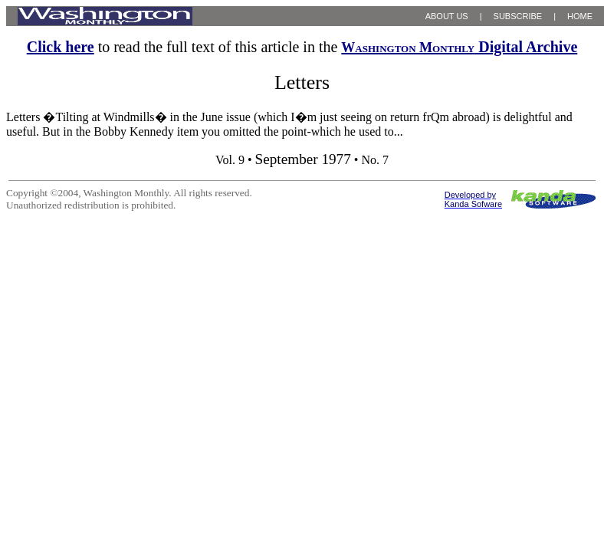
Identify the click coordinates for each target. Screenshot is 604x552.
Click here (60, 46)
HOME (580, 16)
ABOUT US (446, 16)
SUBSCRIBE (518, 16)
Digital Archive (459, 46)
